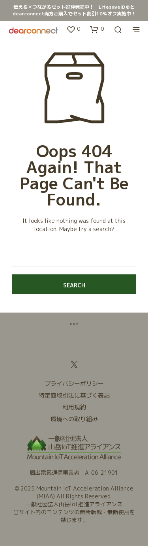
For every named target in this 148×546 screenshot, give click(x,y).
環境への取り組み (74, 419)
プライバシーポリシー (74, 383)
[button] (73, 29)
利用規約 (74, 407)
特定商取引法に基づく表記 (74, 395)
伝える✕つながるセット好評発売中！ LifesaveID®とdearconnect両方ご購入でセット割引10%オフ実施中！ (74, 10)
